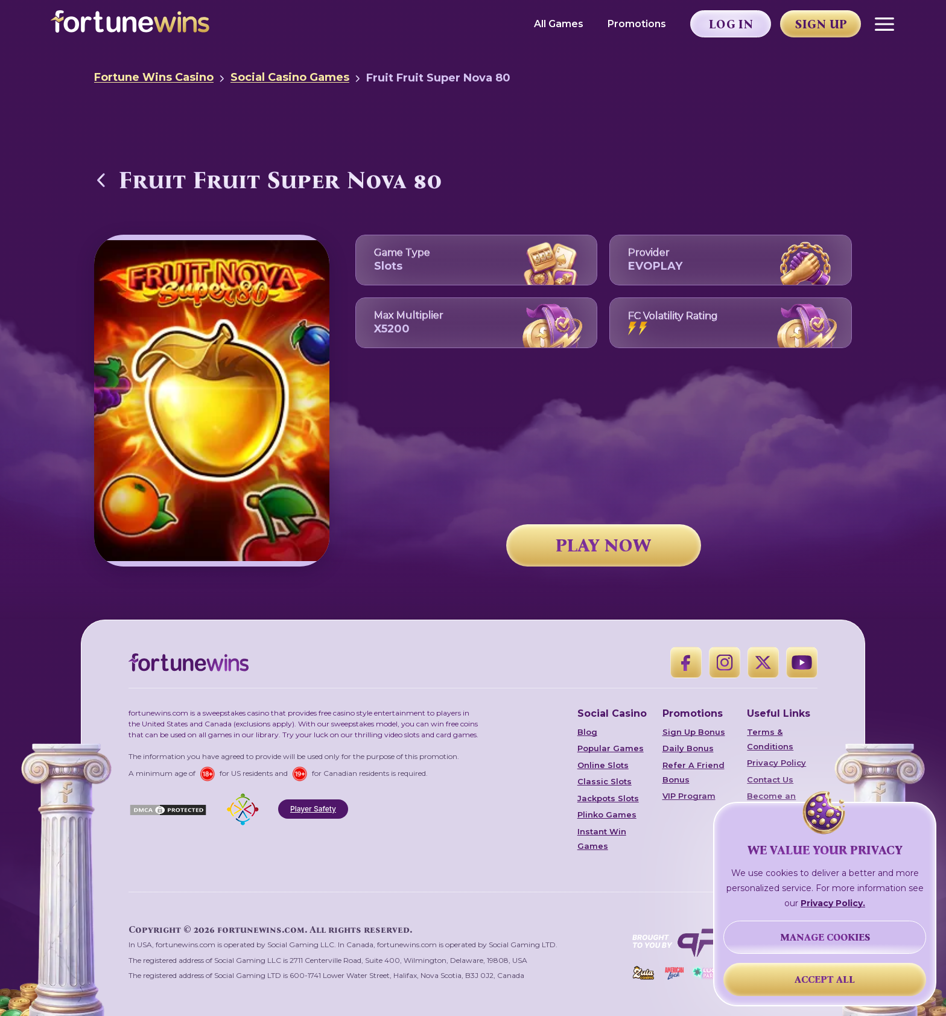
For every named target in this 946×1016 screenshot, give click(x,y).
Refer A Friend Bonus (693, 772)
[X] (763, 662)
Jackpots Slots (608, 798)
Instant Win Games (601, 839)
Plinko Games (606, 814)
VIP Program (689, 796)
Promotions (637, 24)
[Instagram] (724, 662)
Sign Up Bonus (693, 732)
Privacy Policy (776, 762)
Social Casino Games (289, 77)
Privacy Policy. (833, 903)
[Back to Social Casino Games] (101, 180)
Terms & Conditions (770, 739)
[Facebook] (686, 662)
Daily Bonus (688, 748)
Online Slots (603, 765)
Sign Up (821, 24)
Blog (587, 732)
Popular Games (610, 748)
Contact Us (770, 779)
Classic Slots (604, 781)
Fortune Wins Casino (154, 77)
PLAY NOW (603, 545)
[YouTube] (801, 662)
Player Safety (313, 808)
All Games (558, 24)
